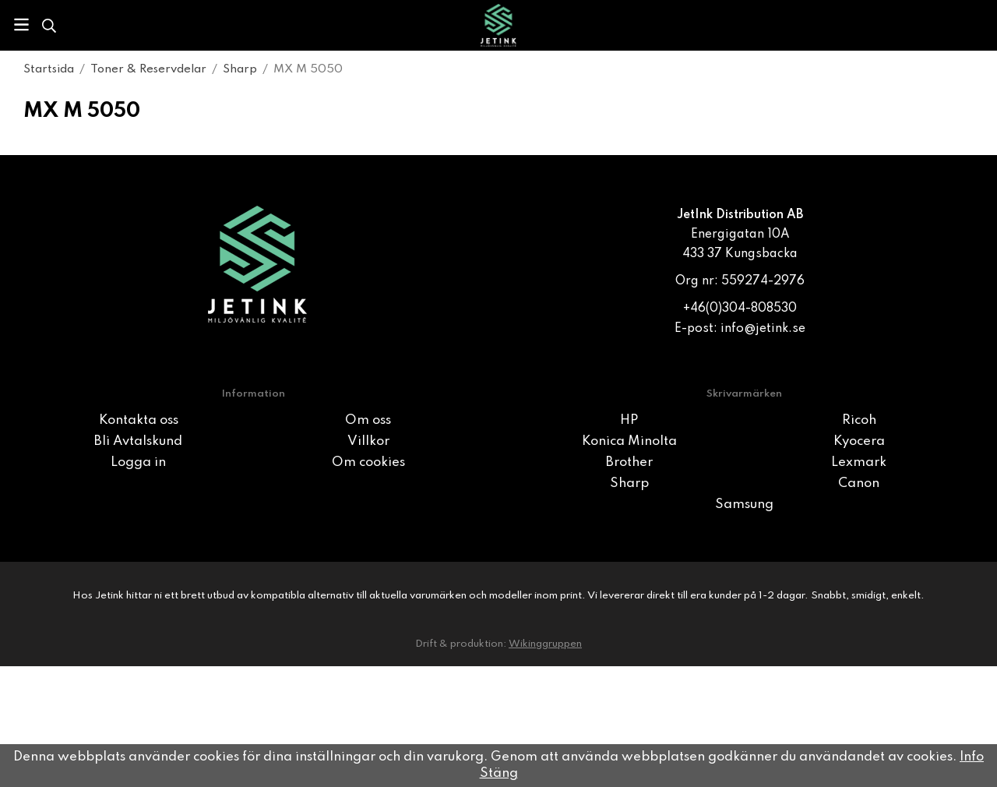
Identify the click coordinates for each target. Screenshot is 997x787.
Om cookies (368, 462)
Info (972, 757)
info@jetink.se (762, 329)
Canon (858, 483)
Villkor (368, 441)
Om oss (368, 420)
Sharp (629, 483)
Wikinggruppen (545, 644)
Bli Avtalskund (138, 441)
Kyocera (859, 441)
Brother (629, 462)
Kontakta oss (138, 420)
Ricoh (859, 420)
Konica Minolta (629, 441)
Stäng (499, 773)
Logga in (138, 462)
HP (629, 420)
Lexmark (858, 462)
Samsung (744, 504)
